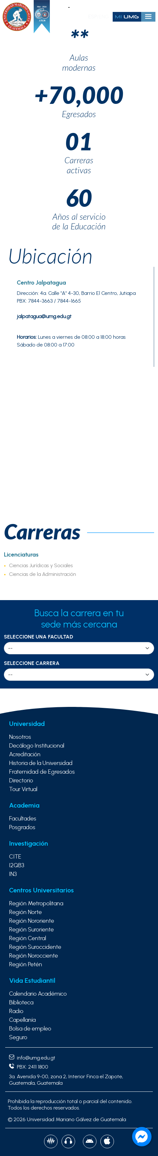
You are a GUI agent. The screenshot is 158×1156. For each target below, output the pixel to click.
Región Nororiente (31, 921)
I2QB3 (16, 866)
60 (79, 197)
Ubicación (50, 255)
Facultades (22, 819)
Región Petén (25, 965)
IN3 (13, 874)
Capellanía (22, 1020)
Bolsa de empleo (30, 1029)
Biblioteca (21, 1003)
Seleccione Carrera (32, 663)
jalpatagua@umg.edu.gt (44, 316)
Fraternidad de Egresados (42, 772)
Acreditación (24, 755)
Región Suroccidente (35, 947)
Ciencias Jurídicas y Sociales (41, 565)
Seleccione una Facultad (38, 636)
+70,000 (79, 94)
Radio (16, 1011)
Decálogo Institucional (36, 746)
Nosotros (20, 737)
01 (79, 140)
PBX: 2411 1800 (28, 1067)
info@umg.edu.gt (32, 1058)
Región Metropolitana (36, 904)
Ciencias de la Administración (42, 574)
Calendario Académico (38, 994)
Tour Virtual (23, 789)
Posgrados (22, 827)
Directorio (21, 781)
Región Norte (25, 912)
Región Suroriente (31, 930)
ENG (104, 16)
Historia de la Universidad (41, 763)
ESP (92, 16)
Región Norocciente (33, 956)
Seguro (18, 1037)
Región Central (27, 938)
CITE (15, 857)
